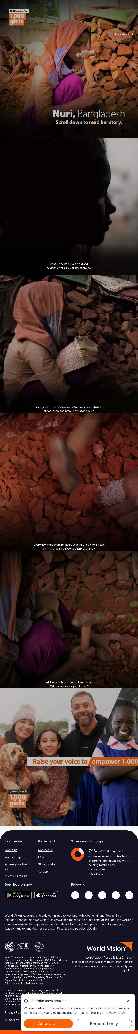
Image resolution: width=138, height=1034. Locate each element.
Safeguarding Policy (19, 1004)
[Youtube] (129, 895)
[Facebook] (75, 895)
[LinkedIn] (116, 895)
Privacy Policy (14, 1012)
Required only (104, 1023)
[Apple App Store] (46, 895)
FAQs (41, 857)
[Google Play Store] (18, 895)
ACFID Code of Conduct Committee (23, 983)
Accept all (48, 1023)
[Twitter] (89, 895)
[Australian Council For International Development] (17, 947)
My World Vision (16, 876)
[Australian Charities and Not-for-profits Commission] (39, 947)
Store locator (47, 864)
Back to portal (123, 34)
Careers (43, 871)
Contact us (45, 850)
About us (11, 850)
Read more (95, 873)
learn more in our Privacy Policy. (103, 1012)
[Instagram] (102, 895)
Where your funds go (17, 866)
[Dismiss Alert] (128, 1001)
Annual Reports (15, 857)
